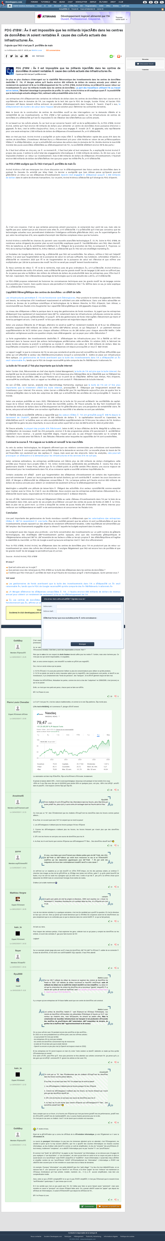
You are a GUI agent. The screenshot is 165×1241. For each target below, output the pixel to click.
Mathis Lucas (37, 52)
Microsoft (57, 6)
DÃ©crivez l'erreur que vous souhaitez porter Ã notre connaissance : (82, 628)
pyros (18, 856)
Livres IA (100, 9)
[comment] (82, 630)
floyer (18, 955)
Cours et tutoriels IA (87, 9)
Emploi (93, 2)
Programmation (90, 6)
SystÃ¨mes (125, 6)
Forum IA (75, 9)
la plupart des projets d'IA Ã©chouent (42, 430)
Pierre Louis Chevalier (18, 707)
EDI (81, 6)
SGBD (101, 6)
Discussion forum (145, 64)
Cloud (39, 6)
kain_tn (18, 932)
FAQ (55, 2)
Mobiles (116, 6)
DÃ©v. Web (73, 6)
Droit (113, 2)
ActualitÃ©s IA (64, 9)
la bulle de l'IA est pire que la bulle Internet (96, 373)
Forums (34, 2)
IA (45, 6)
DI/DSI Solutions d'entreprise (24, 6)
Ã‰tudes (103, 2)
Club (120, 2)
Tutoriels (45, 2)
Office (108, 6)
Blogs (62, 2)
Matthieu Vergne (18, 898)
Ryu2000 (18, 979)
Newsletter (81, 2)
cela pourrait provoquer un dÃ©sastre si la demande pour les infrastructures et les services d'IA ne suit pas (63, 456)
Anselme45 (18, 801)
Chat (70, 2)
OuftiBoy (18, 646)
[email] (89, 611)
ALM (49, 6)
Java (65, 6)
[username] (89, 606)
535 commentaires (53, 52)
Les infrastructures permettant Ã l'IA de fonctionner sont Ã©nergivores (40, 299)
